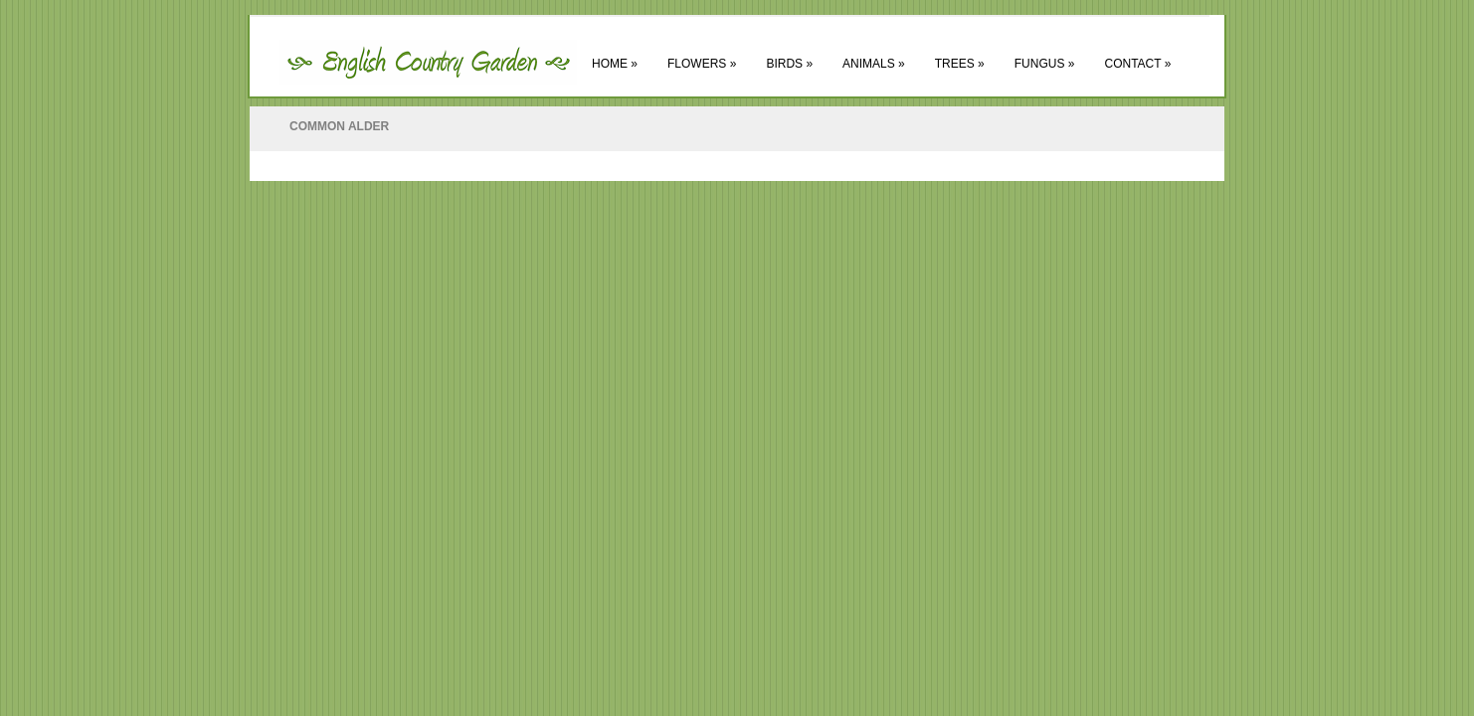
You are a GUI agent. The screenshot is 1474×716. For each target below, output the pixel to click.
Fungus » (1044, 64)
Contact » (1137, 64)
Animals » (873, 64)
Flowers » (701, 64)
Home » (615, 64)
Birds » (789, 64)
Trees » (960, 64)
